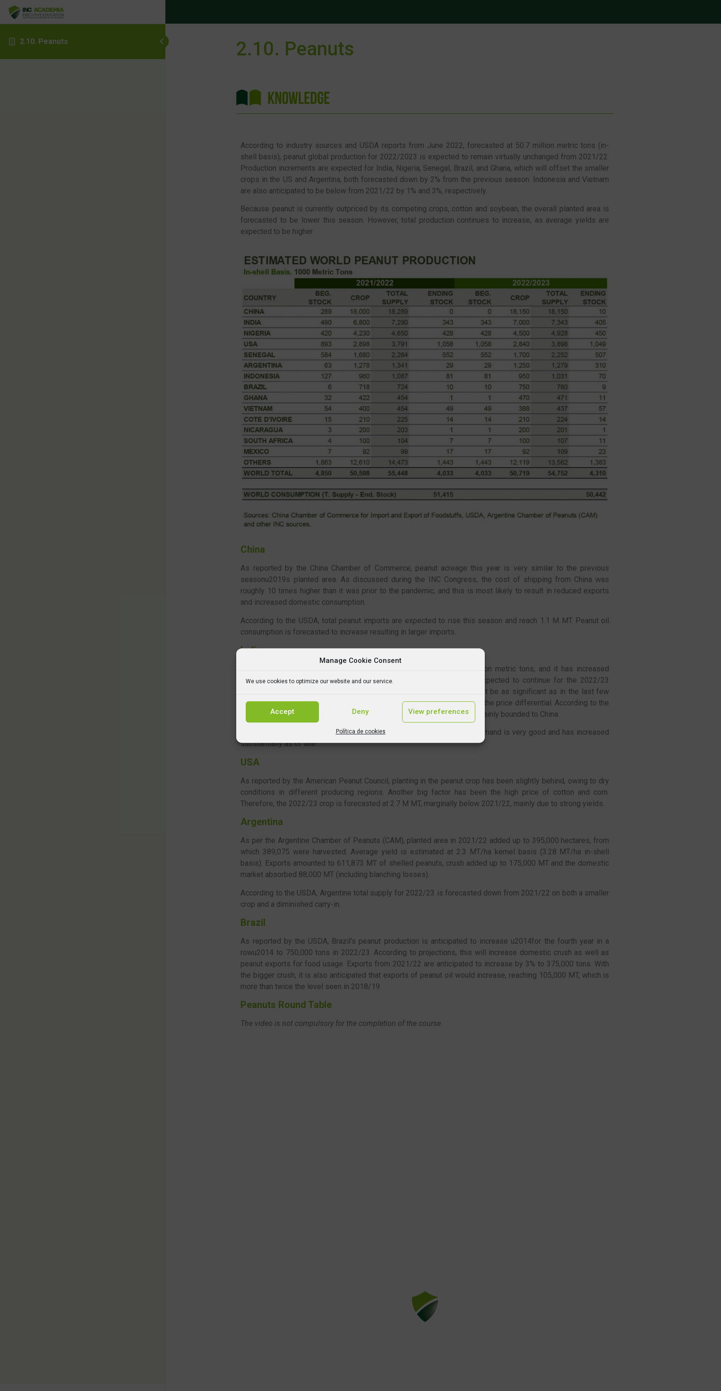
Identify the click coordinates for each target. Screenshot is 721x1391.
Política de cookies (361, 731)
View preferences (438, 711)
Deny (360, 711)
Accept (282, 711)
